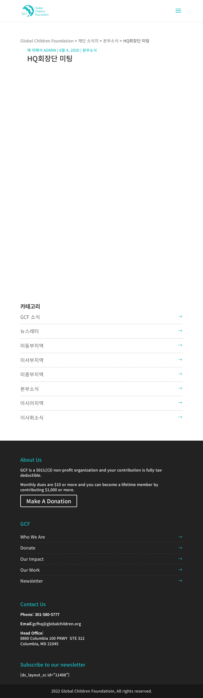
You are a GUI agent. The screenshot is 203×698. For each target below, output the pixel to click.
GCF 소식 (30, 316)
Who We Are (32, 536)
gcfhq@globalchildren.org (56, 623)
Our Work (30, 569)
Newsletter (31, 580)
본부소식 (29, 388)
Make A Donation (48, 501)
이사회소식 (32, 417)
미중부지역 (32, 374)
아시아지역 (32, 402)
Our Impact (32, 559)
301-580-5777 (47, 614)
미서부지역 (32, 359)
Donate (27, 547)
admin (50, 50)
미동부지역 (32, 345)
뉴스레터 (29, 331)
